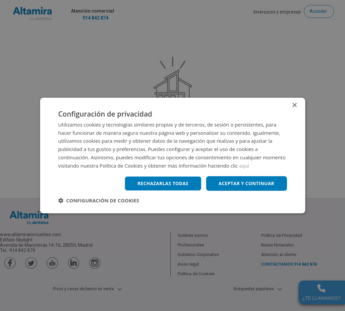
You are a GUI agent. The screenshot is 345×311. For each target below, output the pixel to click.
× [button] (294, 105)
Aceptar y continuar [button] (246, 183)
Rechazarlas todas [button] (162, 183)
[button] (98, 201)
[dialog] (172, 155)
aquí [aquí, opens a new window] (244, 165)
